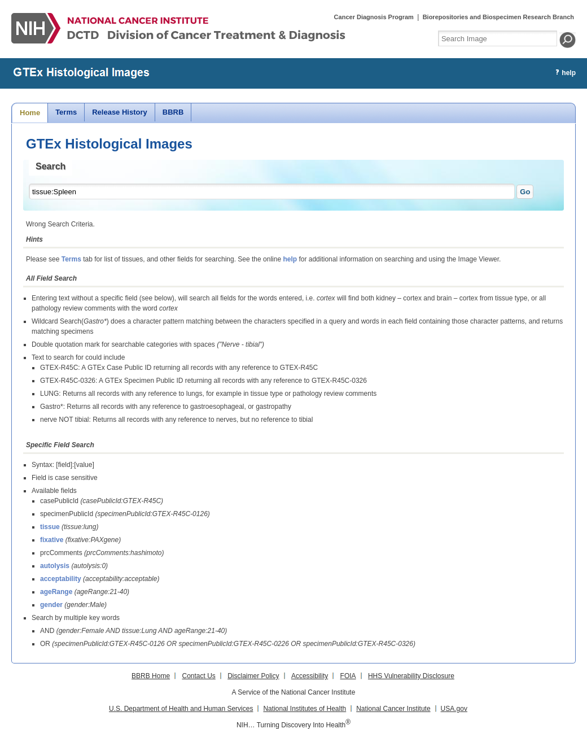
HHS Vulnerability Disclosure (411, 676)
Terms (66, 112)
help (290, 259)
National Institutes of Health (304, 709)
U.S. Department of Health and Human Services (181, 709)
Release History (119, 112)
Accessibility (309, 676)
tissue (50, 527)
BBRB (173, 112)
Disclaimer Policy (253, 676)
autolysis (54, 566)
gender (51, 605)
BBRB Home (151, 676)
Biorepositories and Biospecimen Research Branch (498, 17)
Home (30, 112)
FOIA (348, 676)
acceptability (60, 579)
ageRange (56, 592)
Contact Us (198, 676)
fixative (51, 540)
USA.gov (454, 709)
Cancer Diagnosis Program (374, 17)
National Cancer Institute (393, 709)
